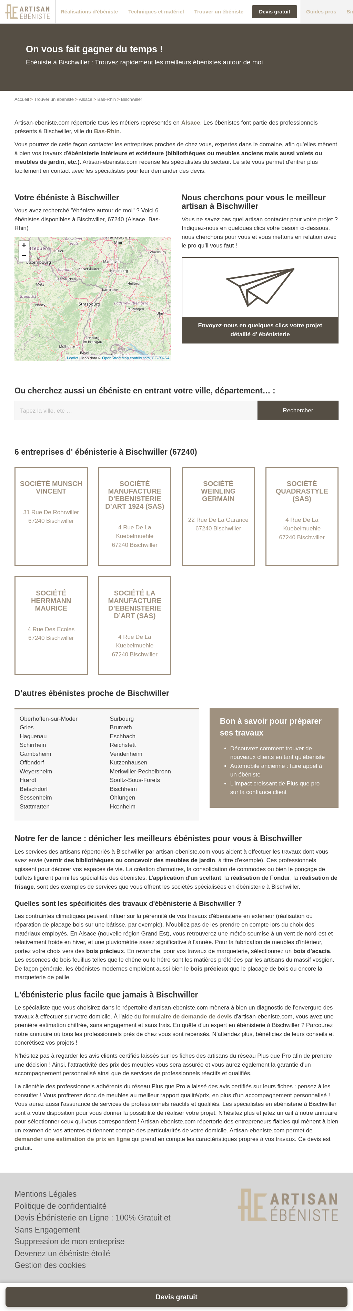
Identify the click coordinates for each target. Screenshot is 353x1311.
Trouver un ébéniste (54, 99)
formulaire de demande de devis (187, 1016)
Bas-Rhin (107, 99)
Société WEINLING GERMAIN (218, 491)
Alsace (85, 99)
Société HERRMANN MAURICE (51, 600)
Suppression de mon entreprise (69, 1241)
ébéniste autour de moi (103, 210)
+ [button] (24, 246)
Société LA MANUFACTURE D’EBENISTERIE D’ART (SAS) (134, 604)
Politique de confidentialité (60, 1206)
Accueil (21, 99)
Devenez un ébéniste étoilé (62, 1253)
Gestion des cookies (50, 1265)
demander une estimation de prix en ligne (72, 1139)
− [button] (24, 256)
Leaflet (72, 358)
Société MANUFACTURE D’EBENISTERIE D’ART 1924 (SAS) (134, 495)
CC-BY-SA (161, 358)
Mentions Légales (45, 1194)
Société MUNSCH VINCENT (51, 487)
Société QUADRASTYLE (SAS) (302, 491)
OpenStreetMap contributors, (127, 358)
